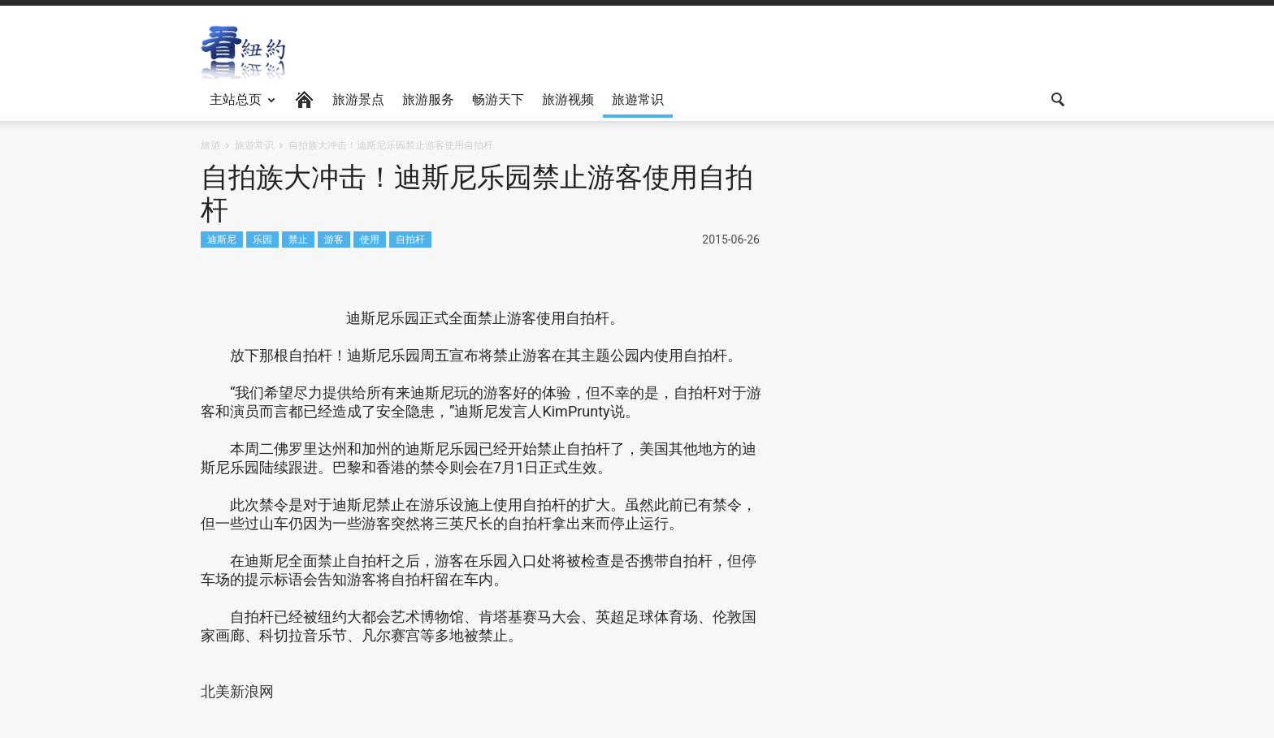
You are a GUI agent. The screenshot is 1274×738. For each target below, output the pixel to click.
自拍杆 (410, 239)
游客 (334, 239)
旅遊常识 (638, 99)
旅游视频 (568, 99)
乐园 (262, 239)
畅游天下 (498, 99)
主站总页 (238, 105)
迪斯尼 (221, 239)
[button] (1057, 98)
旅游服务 (428, 99)
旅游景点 (358, 99)
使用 (369, 239)
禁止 (298, 239)
